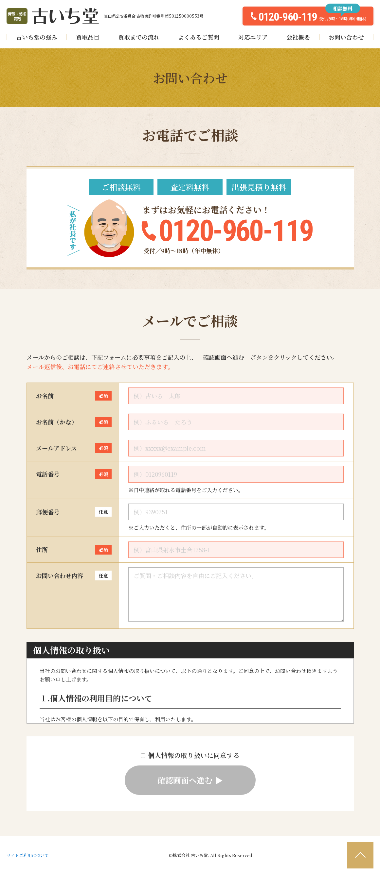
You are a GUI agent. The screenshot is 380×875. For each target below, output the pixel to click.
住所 (74, 550)
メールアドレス (74, 448)
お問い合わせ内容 (74, 575)
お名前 (74, 396)
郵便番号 (74, 512)
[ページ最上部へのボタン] (360, 855)
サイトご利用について (28, 855)
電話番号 (74, 474)
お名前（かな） (74, 422)
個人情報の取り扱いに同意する (190, 755)
